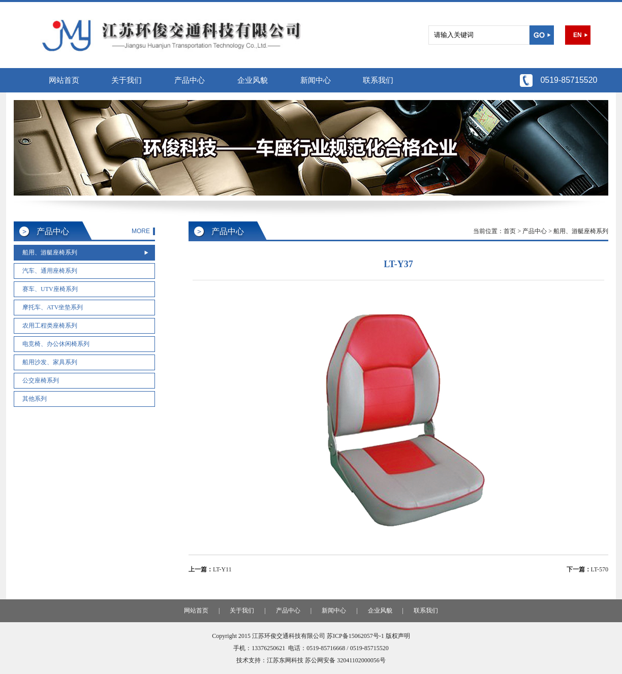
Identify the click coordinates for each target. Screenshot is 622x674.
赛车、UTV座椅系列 (50, 289)
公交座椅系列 (40, 380)
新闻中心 (315, 80)
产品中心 (189, 80)
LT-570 (599, 569)
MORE (141, 231)
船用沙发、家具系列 (49, 362)
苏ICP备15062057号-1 (355, 635)
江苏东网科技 (285, 660)
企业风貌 (252, 80)
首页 (510, 231)
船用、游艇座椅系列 (49, 252)
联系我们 (378, 80)
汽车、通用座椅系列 (49, 270)
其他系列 (34, 398)
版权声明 (398, 635)
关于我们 (126, 80)
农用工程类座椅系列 (49, 325)
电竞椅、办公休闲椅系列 (55, 343)
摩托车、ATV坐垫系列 (52, 307)
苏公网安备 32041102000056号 (345, 660)
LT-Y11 (222, 569)
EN (577, 35)
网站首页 (64, 80)
